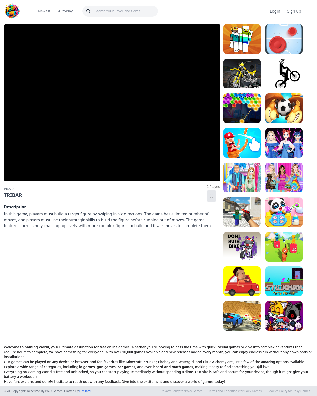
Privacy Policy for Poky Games (182, 391)
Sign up (294, 11)
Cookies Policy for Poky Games (288, 391)
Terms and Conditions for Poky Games (235, 391)
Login (275, 11)
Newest (44, 11)
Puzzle (9, 188)
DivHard (85, 391)
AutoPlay (65, 11)
